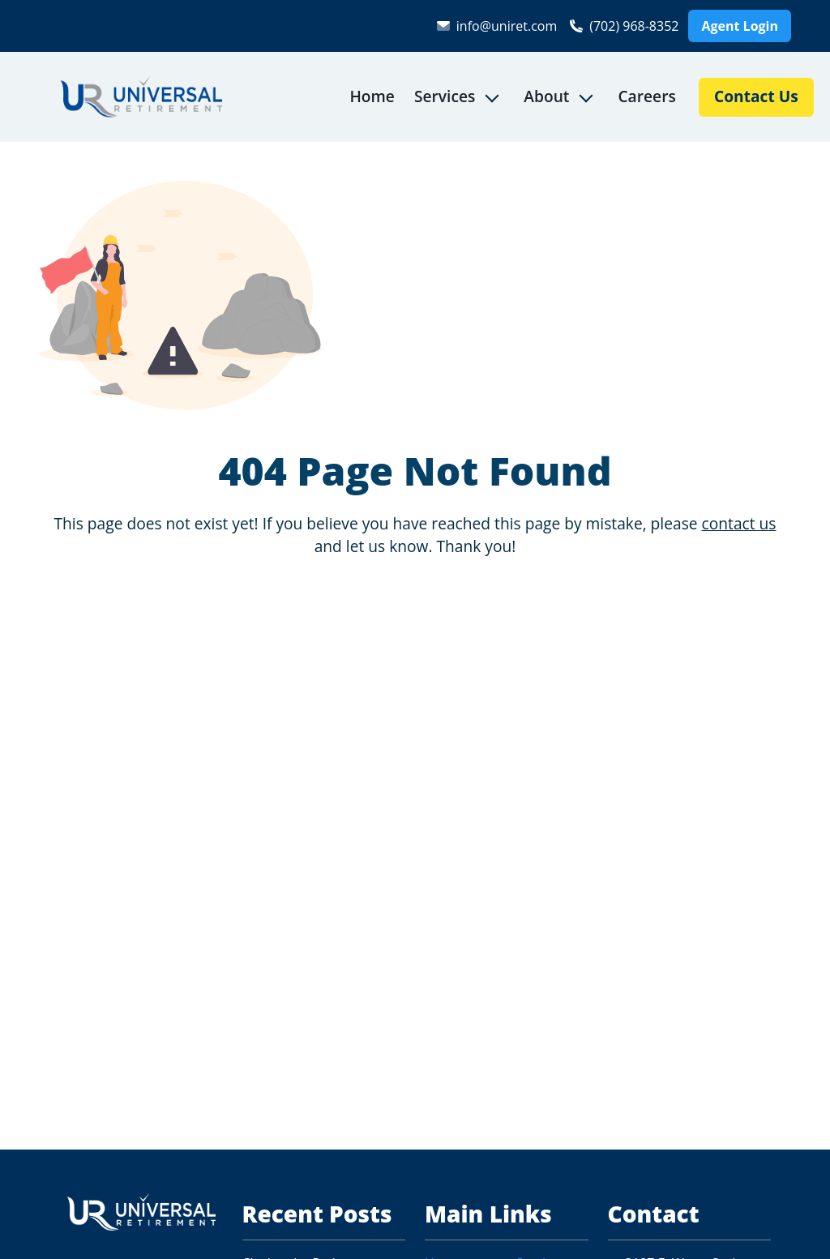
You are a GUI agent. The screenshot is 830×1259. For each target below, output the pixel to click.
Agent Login (739, 26)
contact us (739, 523)
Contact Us (756, 96)
